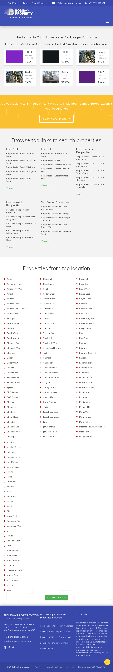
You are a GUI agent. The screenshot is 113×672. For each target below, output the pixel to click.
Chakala (10, 402)
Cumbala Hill (48, 303)
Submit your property (56, 118)
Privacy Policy (70, 667)
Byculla (10, 387)
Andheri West (13, 313)
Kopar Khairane (86, 363)
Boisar (10, 358)
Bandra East (12, 333)
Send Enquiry (14, 3)
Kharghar (83, 348)
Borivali (10, 367)
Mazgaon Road (86, 436)
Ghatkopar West (50, 372)
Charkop (11, 412)
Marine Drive (13, 575)
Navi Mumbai (12, 462)
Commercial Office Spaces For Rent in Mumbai (56, 631)
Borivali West (13, 377)
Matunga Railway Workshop (92, 427)
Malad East (12, 516)
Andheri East (13, 303)
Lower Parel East (87, 382)
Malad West (84, 412)
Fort (45, 353)
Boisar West (12, 363)
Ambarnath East (14, 284)
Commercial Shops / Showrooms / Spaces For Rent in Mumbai (56, 637)
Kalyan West (85, 298)
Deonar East (48, 333)
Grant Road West (51, 402)
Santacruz (11, 486)
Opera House (13, 467)
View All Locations (56, 597)
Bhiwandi (11, 353)
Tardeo (10, 491)
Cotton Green (49, 294)
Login (25, 3)
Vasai (9, 590)
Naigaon (11, 452)
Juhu (45, 422)
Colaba (46, 289)
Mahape (83, 397)
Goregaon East (50, 387)
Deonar (46, 328)
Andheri (10, 298)
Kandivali (83, 303)
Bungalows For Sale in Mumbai (54, 643)
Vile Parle (11, 496)
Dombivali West (50, 343)
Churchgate (48, 284)
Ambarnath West (14, 289)
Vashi (9, 546)
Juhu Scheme (49, 427)
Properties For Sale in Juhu (53, 160)
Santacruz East (13, 521)
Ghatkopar (48, 363)
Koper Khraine (85, 367)
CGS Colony (12, 397)
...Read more (84, 655)
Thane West (12, 550)
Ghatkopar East (50, 367)
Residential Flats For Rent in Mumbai (56, 626)
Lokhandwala (85, 377)
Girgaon (46, 382)
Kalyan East (84, 294)
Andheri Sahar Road (16, 308)
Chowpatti (47, 279)
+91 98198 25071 (97, 3)
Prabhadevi (12, 481)
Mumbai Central (14, 447)
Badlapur (11, 318)
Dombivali (47, 338)
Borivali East (12, 372)
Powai (10, 536)
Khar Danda (84, 338)
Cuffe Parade (49, 298)
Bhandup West (13, 348)
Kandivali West (86, 313)
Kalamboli (83, 279)
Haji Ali (46, 407)
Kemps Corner (85, 328)
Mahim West (84, 402)
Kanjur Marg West (87, 318)
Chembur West (13, 432)
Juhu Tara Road (50, 432)
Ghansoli (47, 358)
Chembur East (13, 427)
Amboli (10, 294)
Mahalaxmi (84, 392)
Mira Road (11, 442)
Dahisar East (49, 323)
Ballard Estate (13, 323)
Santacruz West (14, 526)
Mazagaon (84, 432)
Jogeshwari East (50, 412)
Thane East (12, 555)
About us (39, 667)
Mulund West (13, 580)
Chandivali (11, 407)
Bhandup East (13, 343)
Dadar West (48, 313)
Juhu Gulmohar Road (16, 570)
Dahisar (46, 318)
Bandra (10, 328)
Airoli (9, 279)
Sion (9, 511)
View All (10, 188)
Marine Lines (85, 417)
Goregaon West (50, 392)
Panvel (10, 472)
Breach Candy (13, 382)
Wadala (10, 501)
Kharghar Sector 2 (87, 353)
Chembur (11, 422)
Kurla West (84, 372)
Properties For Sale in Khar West (56, 164)
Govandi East (49, 397)
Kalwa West (84, 289)
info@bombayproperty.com (68, 3)
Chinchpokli (12, 436)
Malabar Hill (84, 407)
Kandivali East (85, 308)
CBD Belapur (13, 392)
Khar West (84, 343)
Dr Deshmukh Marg (52, 348)
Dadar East (48, 308)
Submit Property (40, 3)
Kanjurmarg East (86, 323)
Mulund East (12, 585)
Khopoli (82, 358)
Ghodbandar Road (51, 377)
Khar (81, 333)
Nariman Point (13, 457)
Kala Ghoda (48, 436)
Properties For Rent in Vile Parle (20, 167)
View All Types (46, 648)
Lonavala (11, 565)
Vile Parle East (13, 541)
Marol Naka (84, 422)
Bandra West (13, 338)
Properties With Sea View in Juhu (56, 213)
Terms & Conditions (53, 667)
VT (8, 531)
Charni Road (12, 417)
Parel (9, 477)
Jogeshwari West (51, 417)
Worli (9, 506)
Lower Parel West (87, 387)
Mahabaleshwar (14, 560)
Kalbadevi (83, 284)
